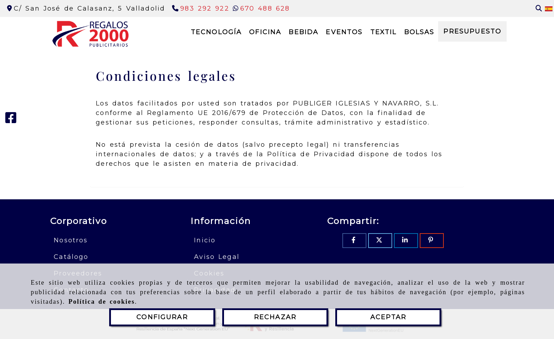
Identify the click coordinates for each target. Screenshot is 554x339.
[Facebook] (11, 120)
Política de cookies (102, 301)
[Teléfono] (200, 8)
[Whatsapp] (261, 8)
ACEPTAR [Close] (388, 317)
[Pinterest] (432, 240)
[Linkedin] (406, 240)
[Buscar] (538, 8)
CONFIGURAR (162, 317)
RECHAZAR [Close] (275, 317)
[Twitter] (380, 240)
